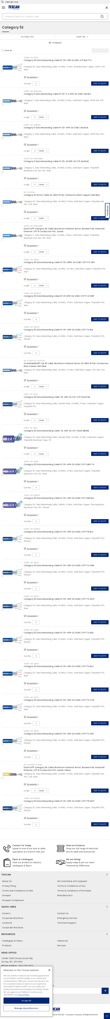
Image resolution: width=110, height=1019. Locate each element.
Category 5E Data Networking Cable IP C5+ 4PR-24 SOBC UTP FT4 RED (59, 632)
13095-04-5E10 (31, 57)
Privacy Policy (9, 886)
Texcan (55, 874)
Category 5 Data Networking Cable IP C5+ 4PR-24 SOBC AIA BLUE (56, 127)
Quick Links (55, 906)
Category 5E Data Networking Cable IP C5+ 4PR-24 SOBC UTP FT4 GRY (59, 733)
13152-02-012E (30, 394)
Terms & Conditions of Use (71, 886)
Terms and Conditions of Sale (17, 890)
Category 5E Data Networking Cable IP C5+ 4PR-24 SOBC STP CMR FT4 (59, 464)
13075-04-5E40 (31, 461)
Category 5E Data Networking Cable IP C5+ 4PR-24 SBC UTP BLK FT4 (58, 60)
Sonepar (6, 895)
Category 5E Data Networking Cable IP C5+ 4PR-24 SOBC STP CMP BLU (59, 498)
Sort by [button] (81, 37)
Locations (7, 922)
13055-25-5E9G (31, 259)
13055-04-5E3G (31, 630)
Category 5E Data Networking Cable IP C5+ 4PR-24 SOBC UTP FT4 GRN (59, 565)
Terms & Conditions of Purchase (74, 890)
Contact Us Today (21, 845)
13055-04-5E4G (31, 663)
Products (6, 945)
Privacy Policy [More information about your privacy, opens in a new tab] (23, 994)
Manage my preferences (26, 1008)
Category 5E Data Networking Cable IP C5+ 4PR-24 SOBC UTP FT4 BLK (58, 329)
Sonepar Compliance (13, 900)
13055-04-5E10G (32, 327)
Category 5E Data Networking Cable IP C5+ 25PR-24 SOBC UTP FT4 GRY (59, 262)
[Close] (49, 970)
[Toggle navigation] (3, 7)
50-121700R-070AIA (33, 764)
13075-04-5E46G (32, 495)
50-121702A (29, 192)
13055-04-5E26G (32, 798)
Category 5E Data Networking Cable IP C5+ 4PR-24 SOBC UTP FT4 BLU (58, 666)
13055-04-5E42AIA (33, 91)
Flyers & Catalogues (22, 859)
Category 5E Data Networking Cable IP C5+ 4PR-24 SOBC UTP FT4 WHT (59, 599)
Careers (6, 913)
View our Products (75, 845)
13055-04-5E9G (31, 731)
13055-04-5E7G (31, 697)
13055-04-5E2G (31, 596)
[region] (26, 991)
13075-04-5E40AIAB (33, 226)
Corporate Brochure (12, 918)
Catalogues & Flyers (12, 940)
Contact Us (63, 913)
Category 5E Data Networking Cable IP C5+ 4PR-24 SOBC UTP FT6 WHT (59, 801)
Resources (55, 934)
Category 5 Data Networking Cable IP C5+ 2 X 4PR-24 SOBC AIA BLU (57, 94)
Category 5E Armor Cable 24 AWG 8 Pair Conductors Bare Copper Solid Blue (62, 195)
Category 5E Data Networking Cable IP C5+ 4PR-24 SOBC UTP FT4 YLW (59, 700)
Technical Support (66, 922)
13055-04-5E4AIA (32, 125)
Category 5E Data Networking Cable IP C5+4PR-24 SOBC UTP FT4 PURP (59, 296)
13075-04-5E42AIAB (33, 158)
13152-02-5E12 (30, 428)
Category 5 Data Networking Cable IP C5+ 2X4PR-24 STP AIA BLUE (56, 161)
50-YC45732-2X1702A (34, 360)
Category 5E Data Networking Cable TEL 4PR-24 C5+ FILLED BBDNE (56, 430)
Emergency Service (67, 918)
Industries (62, 940)
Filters (27, 37)
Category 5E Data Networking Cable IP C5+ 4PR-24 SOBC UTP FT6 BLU (58, 531)
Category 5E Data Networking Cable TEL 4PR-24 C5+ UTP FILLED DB (57, 397)
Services (61, 945)
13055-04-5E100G (32, 293)
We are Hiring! (73, 859)
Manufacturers (65, 895)
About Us (7, 881)
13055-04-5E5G (31, 562)
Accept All (26, 1000)
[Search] (55, 16)
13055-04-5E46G (32, 529)
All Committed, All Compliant (72, 881)
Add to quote (100, 83)
